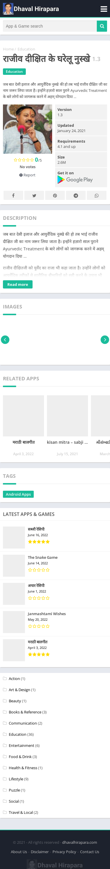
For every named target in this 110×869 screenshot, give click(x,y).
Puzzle (14, 790)
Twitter (34, 196)
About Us (19, 851)
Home (8, 49)
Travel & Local (21, 812)
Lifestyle (16, 779)
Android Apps (18, 494)
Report (27, 175)
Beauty (15, 700)
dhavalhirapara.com (79, 842)
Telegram (76, 196)
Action (14, 678)
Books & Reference (25, 712)
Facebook (13, 196)
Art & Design (19, 689)
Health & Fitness (23, 767)
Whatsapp (97, 196)
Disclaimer (40, 851)
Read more (17, 284)
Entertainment (21, 745)
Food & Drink (20, 756)
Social (14, 801)
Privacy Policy (64, 851)
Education (26, 49)
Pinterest (55, 196)
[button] (102, 26)
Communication (23, 723)
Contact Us (89, 851)
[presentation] (5, 339)
